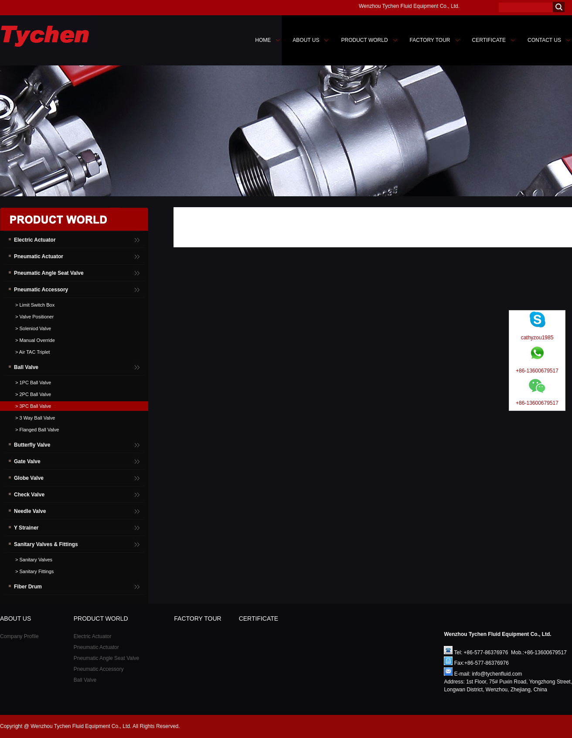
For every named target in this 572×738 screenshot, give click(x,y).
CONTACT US (544, 40)
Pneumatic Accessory (41, 290)
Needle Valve (30, 511)
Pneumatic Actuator (38, 256)
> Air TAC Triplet (32, 352)
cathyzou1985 (537, 338)
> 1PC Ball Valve (33, 382)
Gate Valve (27, 461)
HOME (263, 40)
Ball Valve (26, 367)
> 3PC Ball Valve (33, 406)
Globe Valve (29, 478)
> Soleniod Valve (33, 328)
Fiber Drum (28, 587)
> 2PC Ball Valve (33, 394)
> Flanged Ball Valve (37, 429)
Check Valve (29, 495)
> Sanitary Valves (33, 559)
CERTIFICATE (489, 40)
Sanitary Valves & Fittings (46, 544)
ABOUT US (306, 40)
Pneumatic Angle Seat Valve (49, 273)
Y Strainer (26, 528)
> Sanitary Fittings (34, 571)
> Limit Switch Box (34, 305)
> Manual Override (35, 340)
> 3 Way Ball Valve (35, 417)
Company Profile (19, 636)
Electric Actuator (35, 240)
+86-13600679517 (537, 371)
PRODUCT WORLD (364, 40)
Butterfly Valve (32, 445)
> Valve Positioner (34, 316)
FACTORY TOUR (430, 40)
